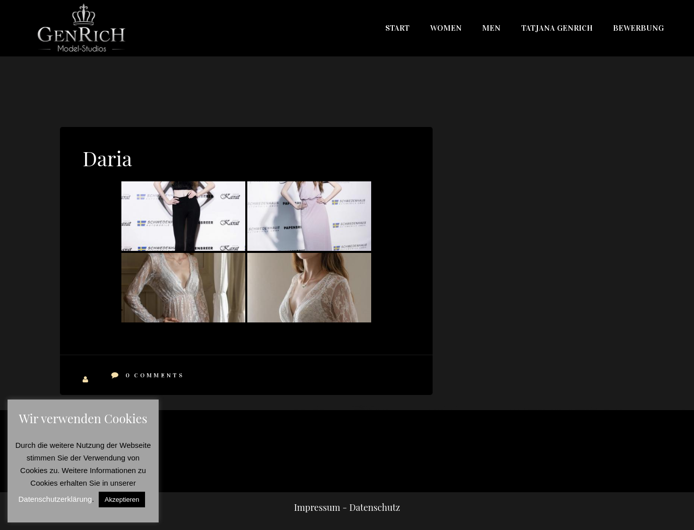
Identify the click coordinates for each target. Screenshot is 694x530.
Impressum (317, 507)
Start (397, 28)
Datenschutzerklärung (55, 499)
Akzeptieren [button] (122, 499)
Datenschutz (374, 507)
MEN (491, 28)
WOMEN (446, 28)
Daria (107, 158)
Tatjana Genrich (557, 28)
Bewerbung (638, 28)
